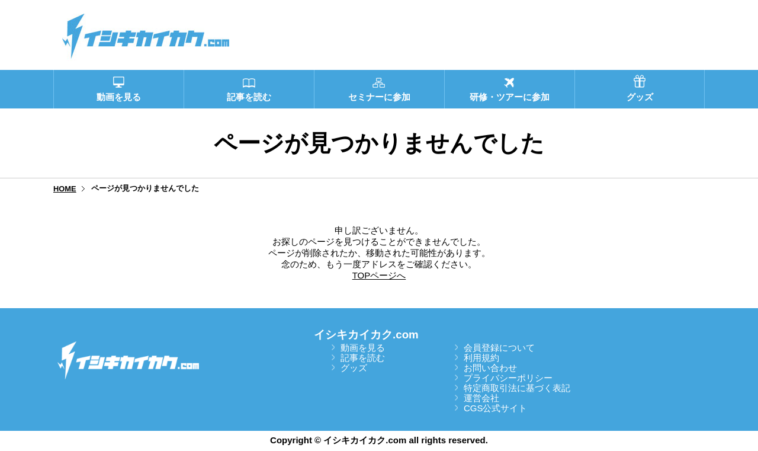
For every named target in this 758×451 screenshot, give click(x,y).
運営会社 (481, 398)
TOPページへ (379, 275)
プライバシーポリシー (508, 378)
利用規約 (481, 358)
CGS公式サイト (496, 408)
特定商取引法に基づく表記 (517, 388)
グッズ (354, 368)
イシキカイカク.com (366, 334)
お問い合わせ (490, 368)
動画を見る (363, 348)
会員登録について (499, 348)
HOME (64, 188)
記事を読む (363, 358)
